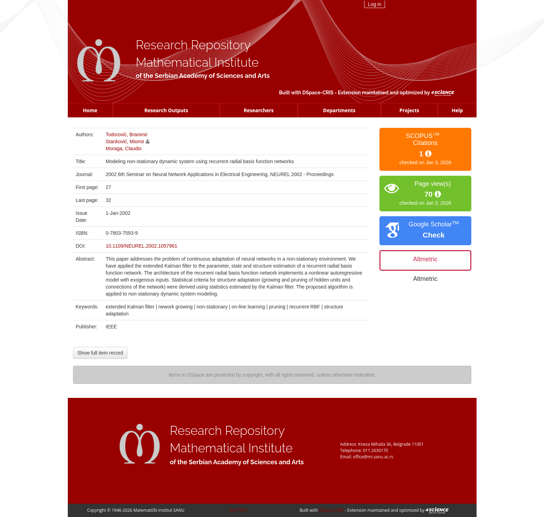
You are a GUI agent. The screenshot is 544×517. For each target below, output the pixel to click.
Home (90, 110)
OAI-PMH (238, 510)
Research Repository (193, 45)
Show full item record (100, 353)
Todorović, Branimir (127, 134)
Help (457, 110)
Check (434, 235)
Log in (374, 4)
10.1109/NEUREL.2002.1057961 (141, 246)
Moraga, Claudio (124, 148)
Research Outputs (166, 110)
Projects (409, 110)
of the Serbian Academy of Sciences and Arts (203, 75)
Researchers (259, 110)
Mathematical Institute (197, 62)
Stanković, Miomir (125, 141)
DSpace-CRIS (317, 92)
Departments (339, 110)
